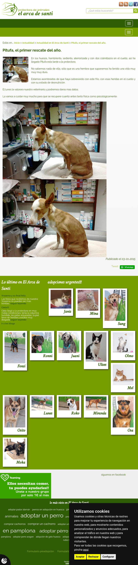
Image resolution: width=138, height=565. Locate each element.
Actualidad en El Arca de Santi (52, 43)
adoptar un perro (42, 515)
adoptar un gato (66, 524)
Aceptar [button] (80, 556)
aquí (85, 549)
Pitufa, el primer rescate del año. (88, 43)
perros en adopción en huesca (48, 509)
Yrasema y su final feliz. (13, 295)
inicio (17, 43)
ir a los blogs (8, 323)
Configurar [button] (108, 556)
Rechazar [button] (93, 556)
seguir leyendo (18, 303)
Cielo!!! (5, 307)
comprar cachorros (15, 524)
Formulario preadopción (40, 551)
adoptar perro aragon (23, 537)
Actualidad (28, 43)
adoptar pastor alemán (19, 509)
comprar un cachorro (41, 524)
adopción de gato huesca (48, 537)
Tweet (114, 266)
